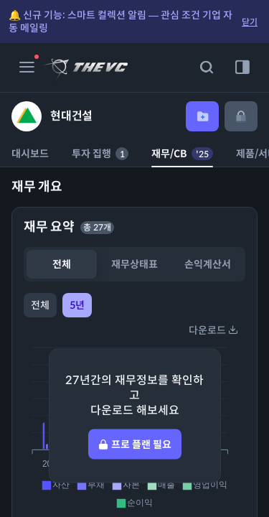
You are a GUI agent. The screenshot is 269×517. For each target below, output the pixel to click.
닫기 (250, 22)
